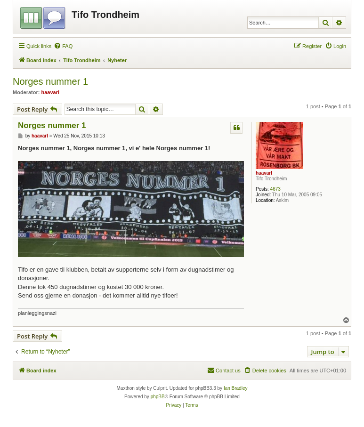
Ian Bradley (236, 388)
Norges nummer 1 (50, 81)
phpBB (158, 396)
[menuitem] (63, 46)
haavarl (50, 92)
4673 (275, 189)
